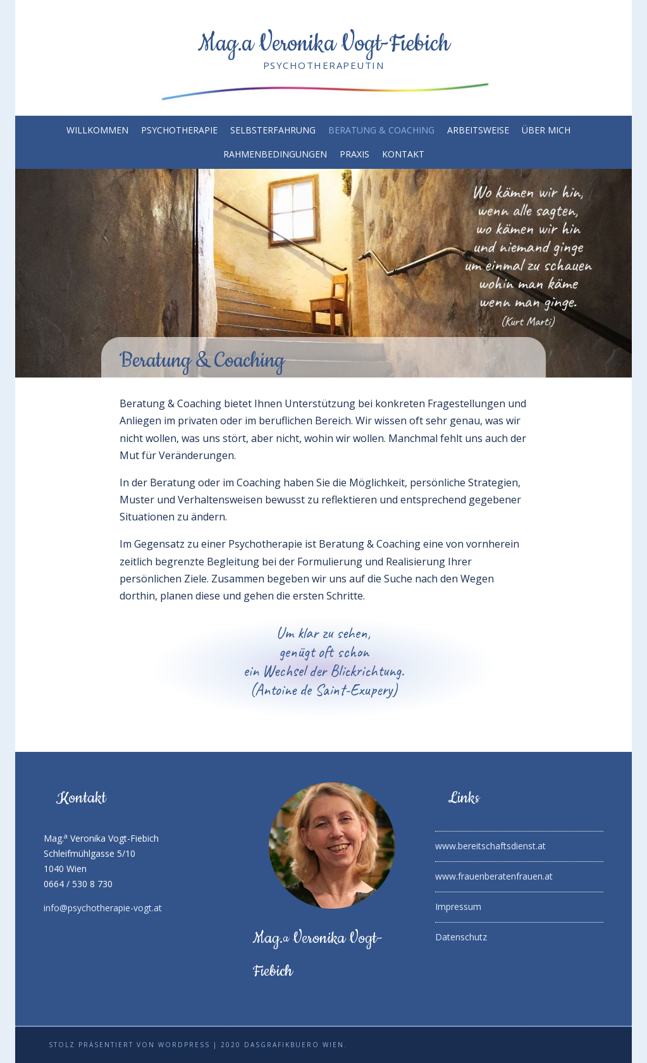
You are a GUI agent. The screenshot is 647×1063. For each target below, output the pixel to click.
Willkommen (97, 130)
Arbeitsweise (478, 130)
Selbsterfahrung (273, 130)
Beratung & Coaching (381, 130)
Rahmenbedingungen (275, 154)
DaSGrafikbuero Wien (294, 1044)
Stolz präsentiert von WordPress (129, 1044)
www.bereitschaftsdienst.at (490, 846)
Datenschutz (461, 937)
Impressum (458, 906)
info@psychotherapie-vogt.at (103, 908)
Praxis (354, 154)
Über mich (546, 130)
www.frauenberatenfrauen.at (494, 876)
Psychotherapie (179, 130)
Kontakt (403, 154)
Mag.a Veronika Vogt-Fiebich (324, 43)
